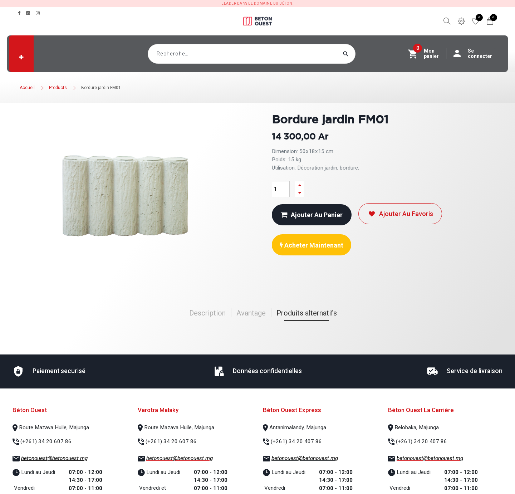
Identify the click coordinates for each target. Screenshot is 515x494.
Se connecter (476, 53)
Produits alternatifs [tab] (306, 313)
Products (58, 87)
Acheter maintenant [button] (311, 245)
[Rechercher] (359, 54)
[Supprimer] (299, 193)
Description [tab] (207, 313)
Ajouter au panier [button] (312, 215)
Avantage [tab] (251, 313)
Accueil (27, 87)
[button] (21, 57)
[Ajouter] (299, 185)
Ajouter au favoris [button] (400, 213)
